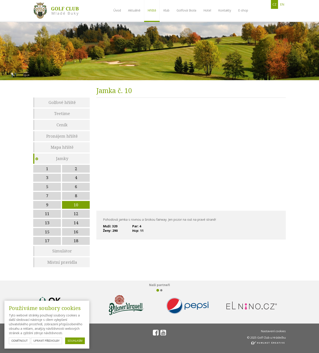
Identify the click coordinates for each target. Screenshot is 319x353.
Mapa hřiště (62, 147)
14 (76, 222)
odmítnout (19, 341)
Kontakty (224, 10)
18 (76, 240)
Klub (166, 10)
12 (76, 213)
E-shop (243, 10)
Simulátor (62, 251)
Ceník (62, 124)
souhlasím (75, 341)
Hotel (207, 10)
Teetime (62, 113)
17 (47, 240)
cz (274, 4)
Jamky (62, 158)
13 (47, 222)
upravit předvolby (46, 341)
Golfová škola (186, 10)
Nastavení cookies (273, 331)
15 (47, 231)
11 (47, 213)
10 (76, 204)
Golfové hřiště (62, 102)
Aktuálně (134, 10)
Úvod (117, 10)
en (282, 4)
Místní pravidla (62, 262)
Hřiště (152, 10)
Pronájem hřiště (62, 136)
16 (76, 231)
